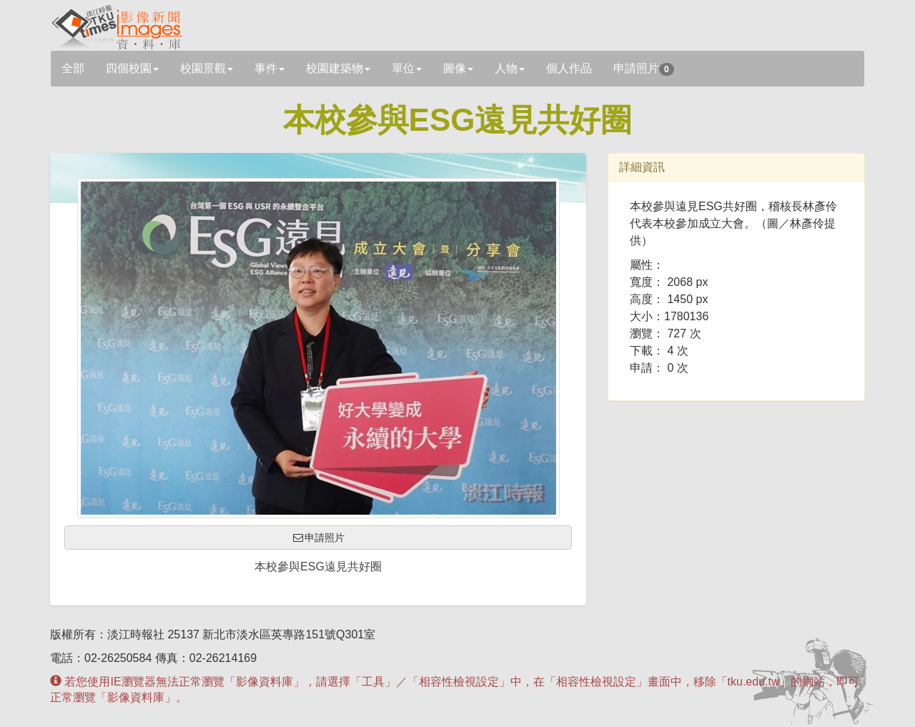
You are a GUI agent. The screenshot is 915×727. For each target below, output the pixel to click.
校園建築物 (338, 68)
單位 (407, 68)
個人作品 (569, 68)
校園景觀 (206, 68)
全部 (72, 68)
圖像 (458, 68)
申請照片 (643, 69)
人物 (510, 68)
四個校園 (132, 68)
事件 (269, 68)
